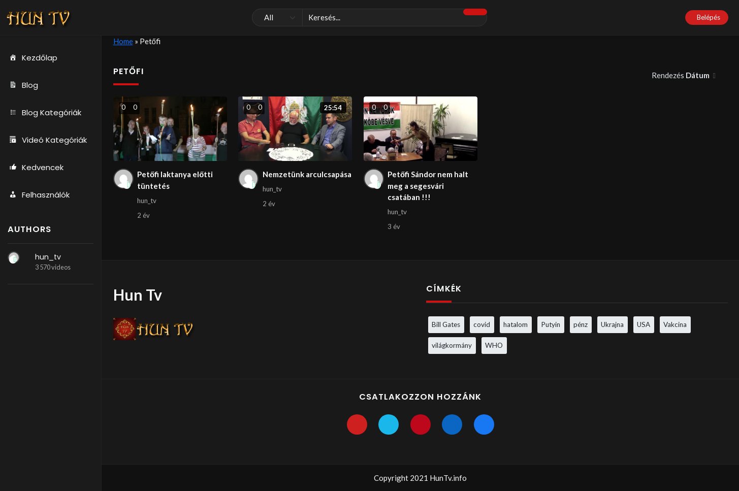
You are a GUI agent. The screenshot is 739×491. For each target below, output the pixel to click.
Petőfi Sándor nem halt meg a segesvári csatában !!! (428, 186)
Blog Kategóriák (44, 112)
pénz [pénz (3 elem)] (580, 324)
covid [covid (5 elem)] (481, 324)
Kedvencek (35, 167)
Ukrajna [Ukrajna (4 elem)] (612, 324)
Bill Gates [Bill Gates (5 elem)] (446, 324)
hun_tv (48, 257)
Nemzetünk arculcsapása (307, 174)
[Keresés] (369, 18)
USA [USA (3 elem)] (643, 324)
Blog (23, 85)
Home (123, 41)
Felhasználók (39, 195)
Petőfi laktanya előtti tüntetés (175, 180)
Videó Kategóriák (47, 140)
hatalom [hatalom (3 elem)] (515, 324)
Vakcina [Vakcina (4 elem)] (675, 324)
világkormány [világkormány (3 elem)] (452, 345)
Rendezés (681, 75)
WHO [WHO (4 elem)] (494, 345)
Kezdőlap (32, 57)
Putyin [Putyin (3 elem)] (550, 324)
